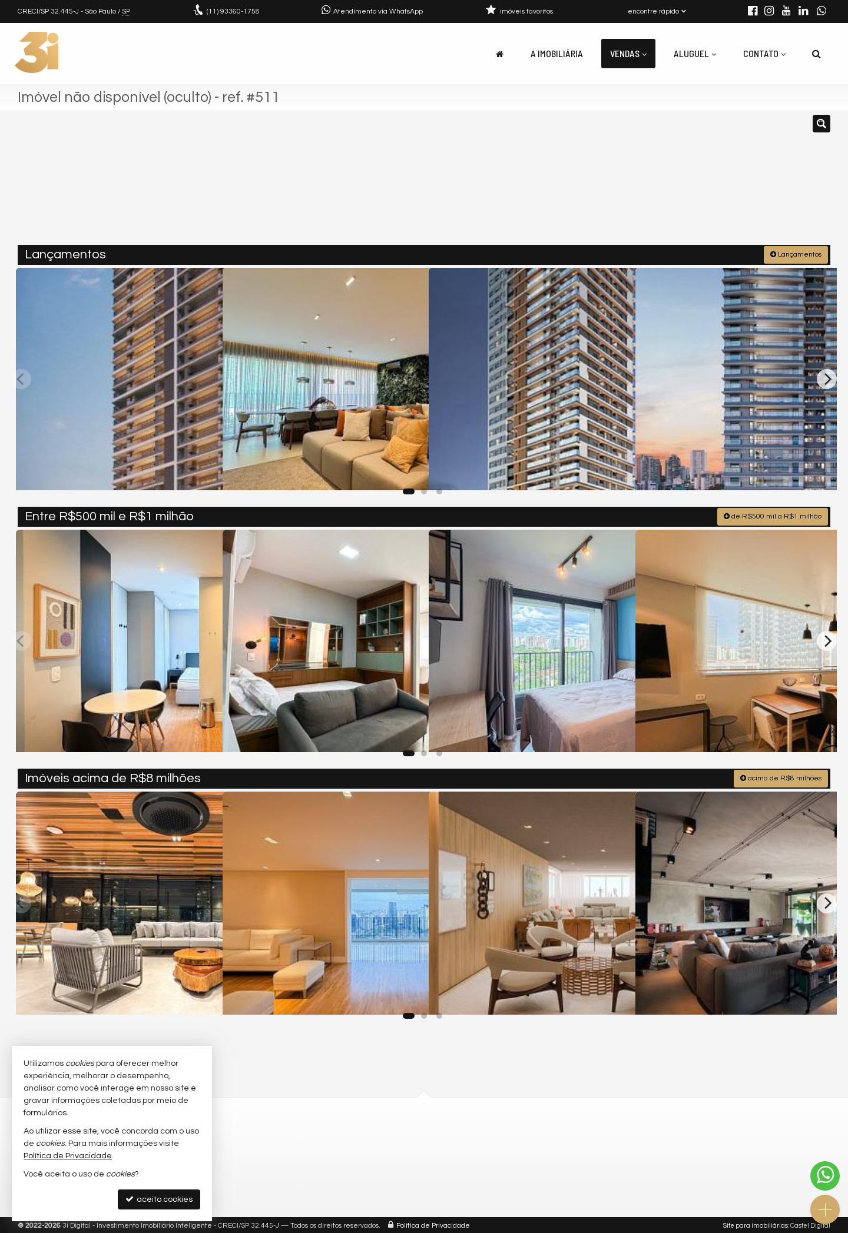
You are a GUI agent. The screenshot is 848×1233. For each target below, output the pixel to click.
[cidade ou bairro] (555, 183)
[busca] (816, 53)
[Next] (827, 378)
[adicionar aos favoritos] (200, 470)
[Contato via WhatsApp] (825, 1176)
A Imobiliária (557, 53)
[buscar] (664, 183)
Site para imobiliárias (755, 1224)
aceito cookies (159, 1199)
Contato (764, 53)
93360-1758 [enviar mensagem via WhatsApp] (233, 11)
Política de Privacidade (433, 1224)
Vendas (628, 53)
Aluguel (695, 53)
